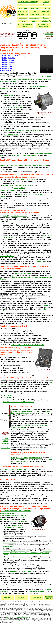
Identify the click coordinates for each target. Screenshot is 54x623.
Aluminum (42, 591)
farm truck (8, 101)
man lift (19, 107)
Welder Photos (36, 598)
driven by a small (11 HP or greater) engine (27, 550)
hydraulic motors (29, 155)
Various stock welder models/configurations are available (13, 514)
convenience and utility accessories (22, 571)
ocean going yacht (11, 130)
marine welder (8, 547)
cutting (48, 589)
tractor (16, 101)
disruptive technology (23, 273)
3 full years (47, 305)
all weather (4, 165)
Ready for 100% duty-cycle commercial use (26, 458)
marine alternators (9, 543)
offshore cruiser (24, 130)
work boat (36, 130)
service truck (8, 95)
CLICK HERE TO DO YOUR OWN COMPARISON (18, 617)
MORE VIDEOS (46, 77)
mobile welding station (40, 165)
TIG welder (8, 397)
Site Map (7, 598)
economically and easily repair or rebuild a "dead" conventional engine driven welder (27, 553)
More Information (5, 447)
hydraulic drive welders (18, 216)
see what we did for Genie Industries (16, 511)
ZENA (5, 216)
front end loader (9, 107)
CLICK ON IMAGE (6, 440)
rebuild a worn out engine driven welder (17, 185)
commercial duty (25, 165)
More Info (21, 598)
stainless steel (32, 591)
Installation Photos (49, 597)
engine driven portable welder (25, 179)
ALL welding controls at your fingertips (25, 411)
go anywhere (13, 165)
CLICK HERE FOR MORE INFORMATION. (27, 345)
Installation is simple (7, 190)
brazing (3, 591)
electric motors (17, 155)
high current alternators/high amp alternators (14, 526)
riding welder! (19, 188)
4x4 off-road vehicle (11, 135)
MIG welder (8, 395)
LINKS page (39, 261)
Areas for (5, 443)
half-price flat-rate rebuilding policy (17, 469)
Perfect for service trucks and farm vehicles (18, 402)
